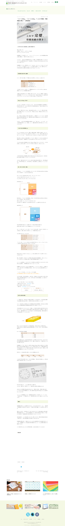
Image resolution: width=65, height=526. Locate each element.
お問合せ (52, 2)
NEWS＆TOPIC (36, 2)
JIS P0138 (29, 283)
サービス (44, 2)
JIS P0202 (24, 286)
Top (31, 2)
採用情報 (48, 2)
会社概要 (40, 2)
